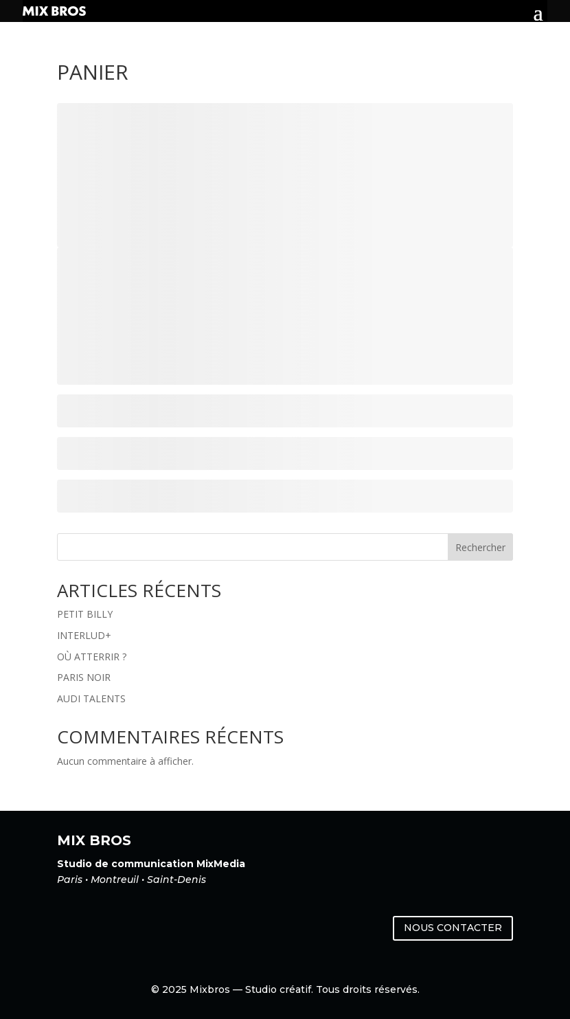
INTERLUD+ (84, 635)
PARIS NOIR (84, 677)
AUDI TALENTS (91, 698)
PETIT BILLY (85, 613)
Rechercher (480, 547)
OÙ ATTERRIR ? (91, 656)
